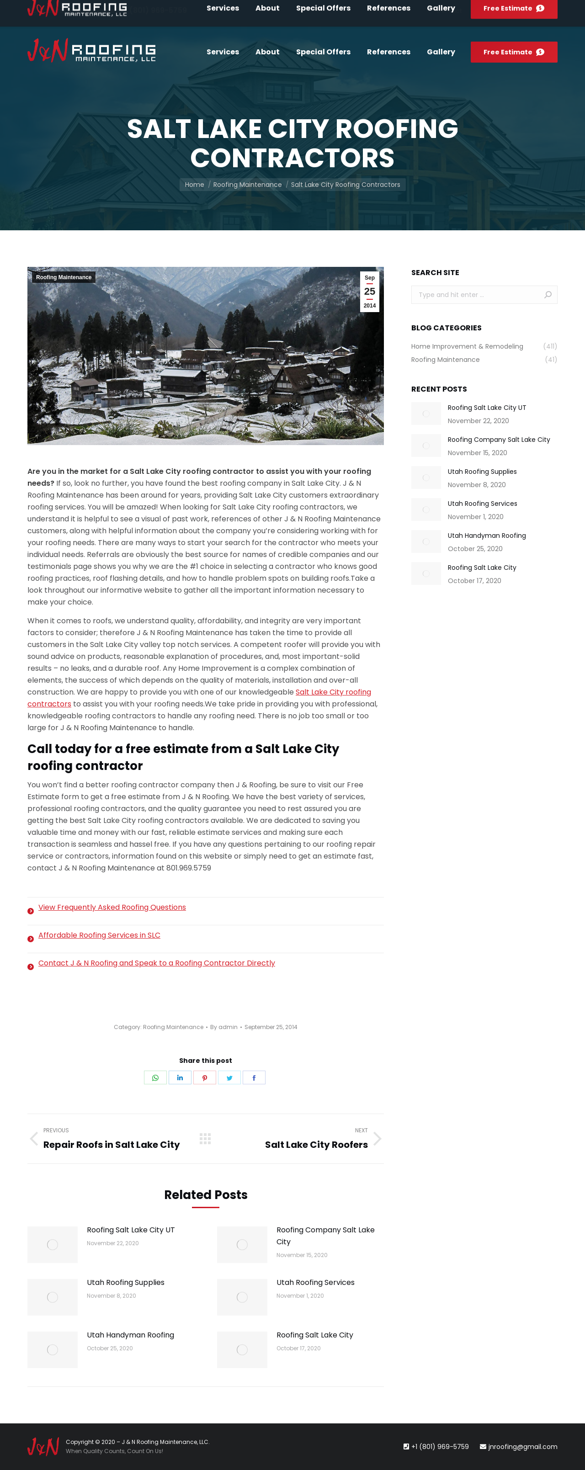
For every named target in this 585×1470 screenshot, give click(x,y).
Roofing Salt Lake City (315, 1335)
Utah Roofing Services (316, 1282)
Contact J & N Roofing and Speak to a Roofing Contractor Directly (156, 963)
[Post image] (52, 1244)
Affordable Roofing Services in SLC (99, 935)
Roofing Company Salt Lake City (326, 1236)
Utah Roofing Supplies (126, 1282)
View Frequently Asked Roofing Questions (112, 907)
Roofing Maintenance (63, 277)
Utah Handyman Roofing (130, 1335)
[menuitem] (449, 10)
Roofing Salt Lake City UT (131, 1230)
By (224, 1027)
